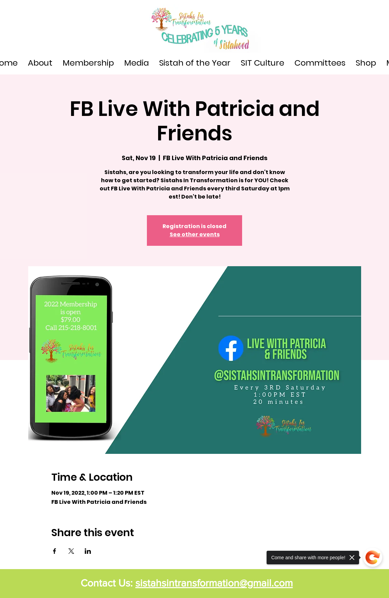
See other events (195, 234)
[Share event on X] (71, 551)
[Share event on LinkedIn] (88, 551)
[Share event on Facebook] (54, 551)
